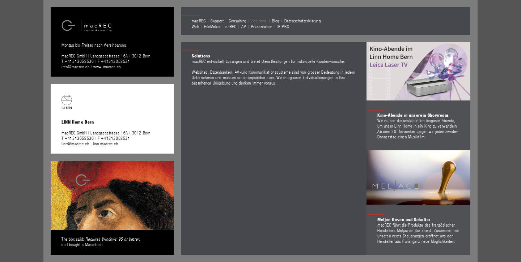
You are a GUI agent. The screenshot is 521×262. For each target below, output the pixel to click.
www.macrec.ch (107, 66)
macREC (199, 20)
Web (195, 26)
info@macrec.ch (75, 66)
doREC (230, 26)
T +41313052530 (78, 61)
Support (217, 20)
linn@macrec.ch (75, 143)
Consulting (237, 20)
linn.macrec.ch (105, 143)
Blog (275, 20)
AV (243, 26)
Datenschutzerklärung (302, 20)
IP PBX (283, 26)
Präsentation (261, 26)
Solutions (259, 20)
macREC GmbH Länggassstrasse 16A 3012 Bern (106, 56)
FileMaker (212, 26)
